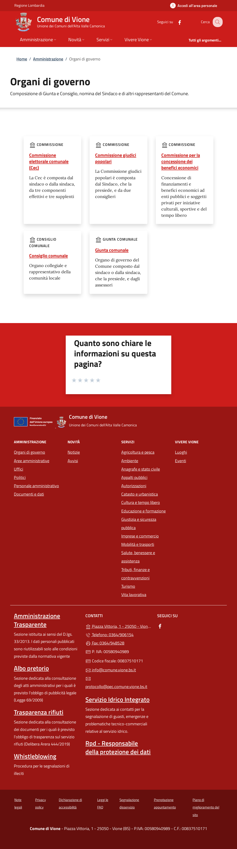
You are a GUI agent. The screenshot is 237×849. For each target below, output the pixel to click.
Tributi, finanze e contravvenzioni (135, 573)
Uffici (18, 469)
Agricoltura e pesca (137, 452)
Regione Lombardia (29, 5)
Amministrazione (48, 59)
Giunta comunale (111, 250)
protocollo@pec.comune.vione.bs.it (116, 683)
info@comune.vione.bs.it (110, 670)
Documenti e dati (29, 494)
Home (21, 59)
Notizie (74, 452)
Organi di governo (29, 452)
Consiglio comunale (48, 255)
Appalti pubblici (134, 477)
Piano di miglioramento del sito (206, 807)
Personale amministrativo (36, 486)
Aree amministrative (31, 461)
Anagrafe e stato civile (140, 469)
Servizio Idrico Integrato (117, 699)
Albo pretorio (31, 668)
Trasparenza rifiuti (38, 712)
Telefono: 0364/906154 (109, 635)
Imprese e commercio (140, 536)
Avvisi (73, 461)
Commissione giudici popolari (115, 158)
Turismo (128, 586)
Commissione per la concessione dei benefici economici (180, 161)
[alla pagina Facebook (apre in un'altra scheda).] (176, 21)
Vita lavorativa (133, 594)
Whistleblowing (35, 756)
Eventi (180, 461)
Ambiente (129, 461)
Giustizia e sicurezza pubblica (138, 523)
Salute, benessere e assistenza (138, 557)
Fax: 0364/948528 (104, 643)
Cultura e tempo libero (140, 502)
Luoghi (181, 452)
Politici (20, 477)
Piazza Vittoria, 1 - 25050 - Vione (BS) (118, 625)
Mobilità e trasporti (137, 544)
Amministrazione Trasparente (37, 620)
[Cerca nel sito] (217, 22)
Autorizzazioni (133, 486)
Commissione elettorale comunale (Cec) (49, 161)
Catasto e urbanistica (139, 494)
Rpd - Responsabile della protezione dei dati (118, 747)
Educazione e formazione (143, 511)
